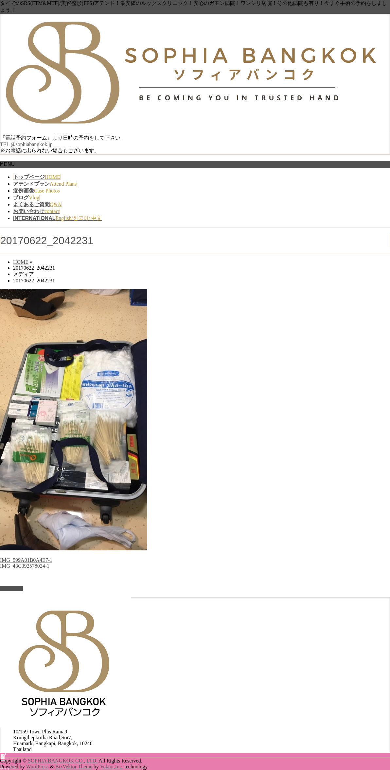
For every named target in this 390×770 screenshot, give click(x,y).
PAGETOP (11, 670)
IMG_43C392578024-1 (24, 566)
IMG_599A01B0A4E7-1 (26, 560)
